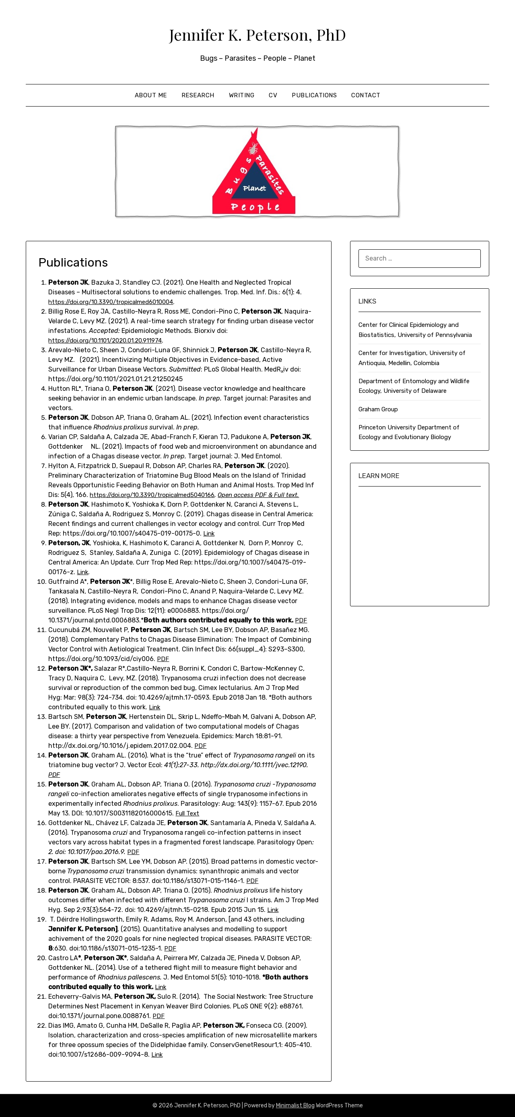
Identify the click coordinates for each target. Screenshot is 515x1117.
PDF (301, 620)
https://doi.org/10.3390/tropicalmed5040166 (158, 495)
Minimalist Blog (295, 1105)
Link (209, 533)
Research (197, 95)
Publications (314, 95)
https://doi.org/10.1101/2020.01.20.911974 (111, 340)
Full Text (188, 813)
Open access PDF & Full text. (273, 495)
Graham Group (378, 409)
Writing (242, 95)
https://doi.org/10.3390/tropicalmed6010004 (116, 302)
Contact (366, 95)
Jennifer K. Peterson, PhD (257, 32)
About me (151, 95)
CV (273, 95)
